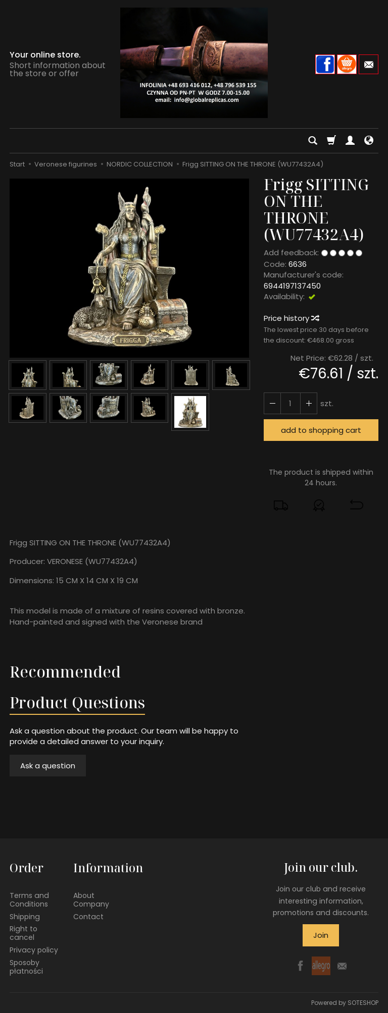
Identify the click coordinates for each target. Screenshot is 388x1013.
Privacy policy (34, 950)
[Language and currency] (368, 141)
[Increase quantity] (272, 403)
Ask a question (47, 765)
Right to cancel (23, 933)
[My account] (350, 141)
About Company (91, 899)
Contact (88, 916)
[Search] (312, 141)
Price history (291, 318)
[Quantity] (290, 403)
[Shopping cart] (331, 141)
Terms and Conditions (29, 899)
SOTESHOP (363, 1002)
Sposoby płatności (26, 967)
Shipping (25, 916)
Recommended (65, 671)
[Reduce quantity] (308, 403)
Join (320, 935)
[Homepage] (194, 63)
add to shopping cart (321, 430)
